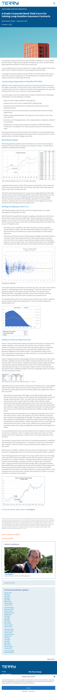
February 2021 (8, 646)
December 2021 (8, 629)
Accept (28, 688)
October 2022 (8, 611)
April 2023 (7, 600)
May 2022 (7, 619)
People (4, 671)
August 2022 (8, 614)
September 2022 (9, 613)
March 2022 (7, 623)
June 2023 (7, 596)
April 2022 (7, 621)
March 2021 (7, 645)
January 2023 (8, 605)
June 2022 (7, 618)
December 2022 (8, 607)
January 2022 (8, 626)
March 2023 (7, 601)
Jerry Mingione (30, 509)
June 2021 (7, 639)
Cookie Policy (25, 691)
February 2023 (8, 603)
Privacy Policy (32, 691)
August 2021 (8, 636)
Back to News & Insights (11, 534)
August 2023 (8, 593)
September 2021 (9, 634)
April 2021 (7, 643)
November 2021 (9, 631)
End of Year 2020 (9, 651)
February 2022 (8, 625)
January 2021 (8, 648)
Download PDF (7, 538)
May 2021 (7, 641)
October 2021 (8, 632)
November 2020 (9, 652)
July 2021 (7, 638)
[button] (54, 676)
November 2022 (9, 609)
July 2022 (7, 616)
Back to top (50, 659)
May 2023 (7, 598)
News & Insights (6, 674)
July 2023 (7, 594)
